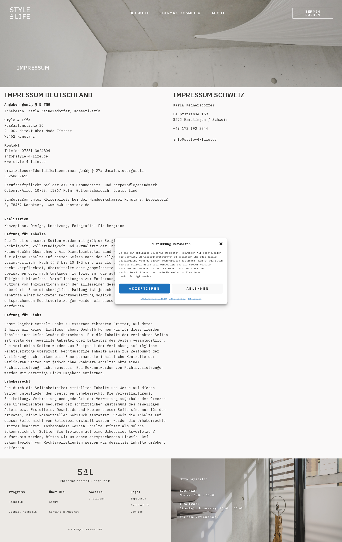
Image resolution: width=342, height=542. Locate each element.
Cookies (137, 511)
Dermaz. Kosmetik (179, 13)
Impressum (195, 298)
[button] (221, 244)
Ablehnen (197, 288)
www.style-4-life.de (25, 161)
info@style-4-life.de (195, 139)
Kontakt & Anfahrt (64, 511)
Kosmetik (139, 13)
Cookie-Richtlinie (154, 298)
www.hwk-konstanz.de (68, 205)
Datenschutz (177, 298)
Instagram (97, 498)
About (216, 13)
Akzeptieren (144, 288)
